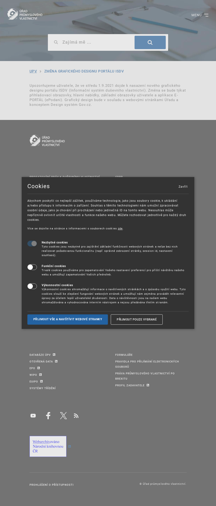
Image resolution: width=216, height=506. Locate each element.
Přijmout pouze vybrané (137, 319)
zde (120, 228)
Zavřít (183, 186)
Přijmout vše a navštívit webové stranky (67, 319)
